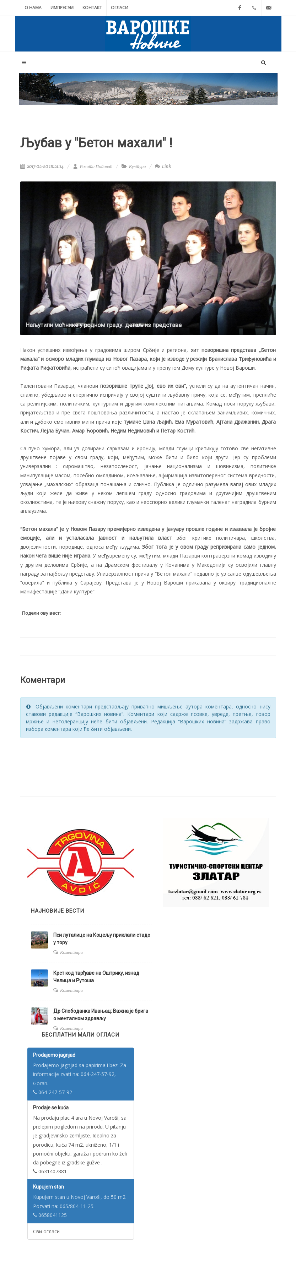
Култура (137, 166)
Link (163, 166)
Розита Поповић (92, 166)
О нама (33, 8)
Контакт (92, 8)
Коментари (71, 952)
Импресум (62, 8)
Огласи (119, 8)
